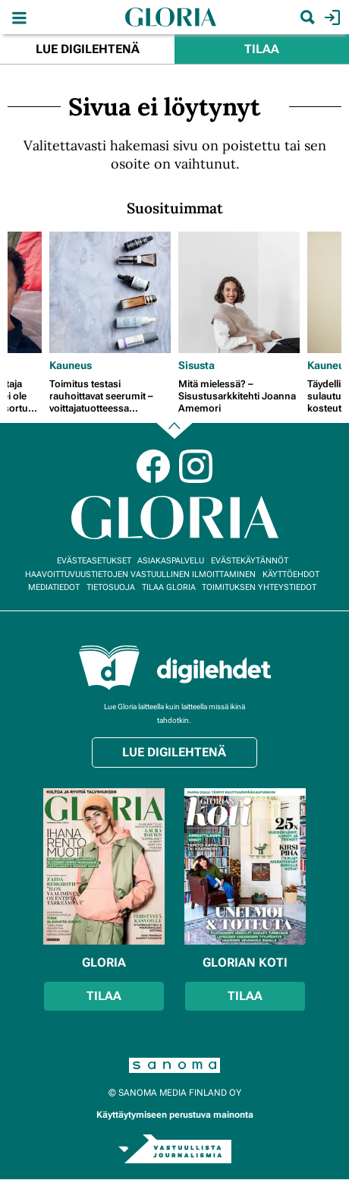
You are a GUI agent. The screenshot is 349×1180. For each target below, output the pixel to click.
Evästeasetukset (94, 561)
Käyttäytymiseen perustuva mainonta (174, 1114)
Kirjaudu (330, 17)
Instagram (195, 466)
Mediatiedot (54, 587)
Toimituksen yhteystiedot (259, 587)
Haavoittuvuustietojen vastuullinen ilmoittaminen (140, 574)
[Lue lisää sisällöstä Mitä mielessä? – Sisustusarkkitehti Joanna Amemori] (239, 292)
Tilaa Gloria (169, 587)
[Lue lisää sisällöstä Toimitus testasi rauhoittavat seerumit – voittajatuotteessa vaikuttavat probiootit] (110, 292)
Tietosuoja (110, 587)
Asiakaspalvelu (170, 561)
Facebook (153, 466)
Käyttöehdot (291, 574)
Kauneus (70, 365)
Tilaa (261, 49)
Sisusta (196, 365)
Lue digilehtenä (88, 49)
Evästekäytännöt (249, 561)
